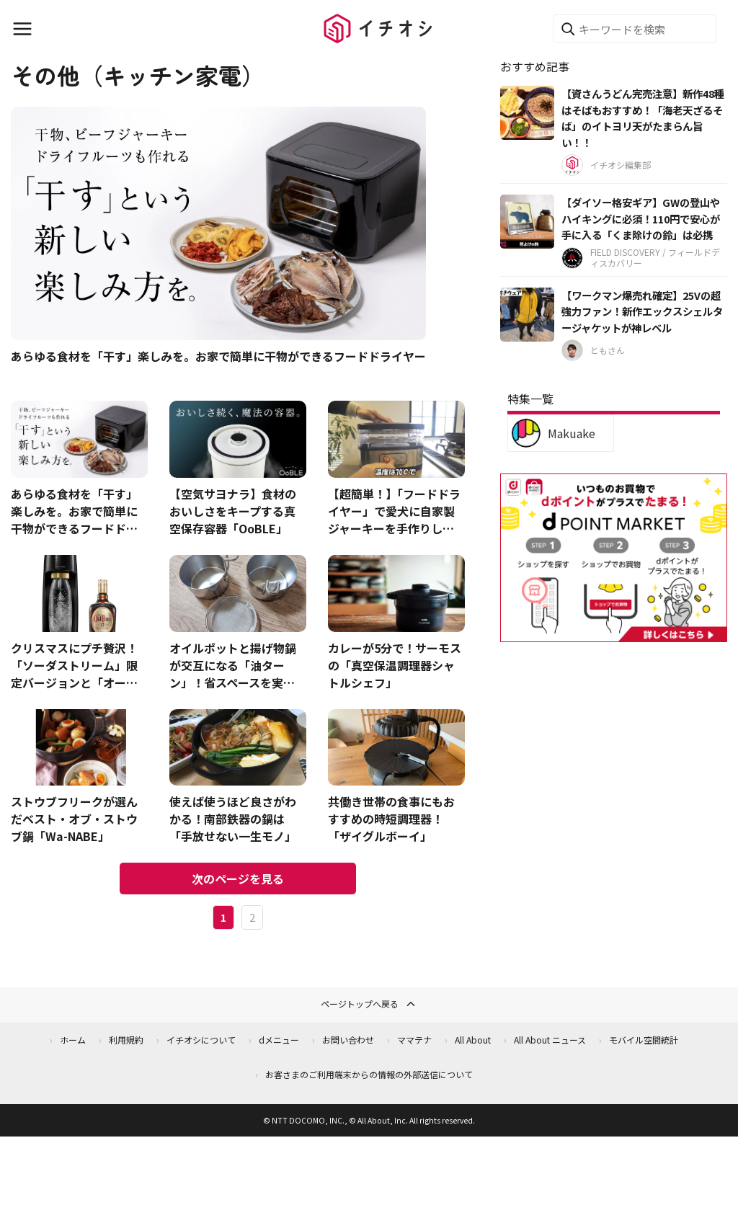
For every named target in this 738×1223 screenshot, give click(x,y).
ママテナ (414, 1039)
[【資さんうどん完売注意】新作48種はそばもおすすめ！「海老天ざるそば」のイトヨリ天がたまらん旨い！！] (527, 113)
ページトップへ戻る (369, 1003)
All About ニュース (550, 1039)
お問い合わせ (348, 1039)
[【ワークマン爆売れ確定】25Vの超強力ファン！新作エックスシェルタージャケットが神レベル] (527, 315)
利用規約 (126, 1039)
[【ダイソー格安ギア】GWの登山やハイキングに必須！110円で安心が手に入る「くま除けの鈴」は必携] (527, 222)
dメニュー (279, 1039)
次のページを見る (238, 878)
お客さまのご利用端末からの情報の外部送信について (369, 1074)
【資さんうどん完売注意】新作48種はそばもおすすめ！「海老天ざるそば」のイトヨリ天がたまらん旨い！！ (642, 118)
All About (473, 1039)
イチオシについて (201, 1039)
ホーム (73, 1039)
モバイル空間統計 (643, 1039)
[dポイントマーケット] (613, 633)
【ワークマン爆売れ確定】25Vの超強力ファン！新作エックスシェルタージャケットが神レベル (642, 311)
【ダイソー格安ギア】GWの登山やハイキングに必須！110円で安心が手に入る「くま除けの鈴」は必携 (640, 218)
